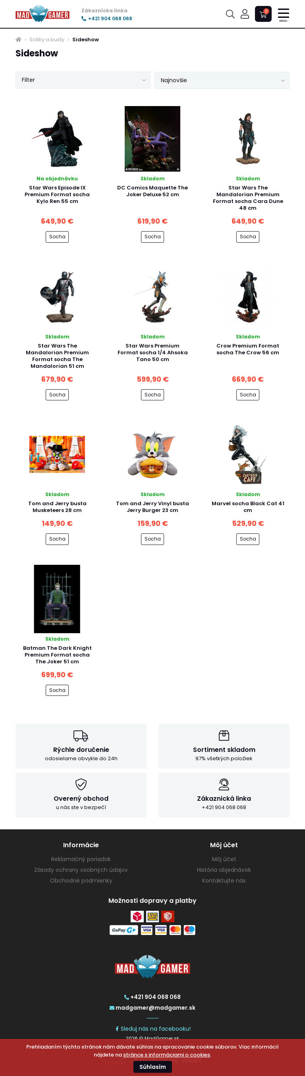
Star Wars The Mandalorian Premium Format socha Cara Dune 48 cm (248, 198)
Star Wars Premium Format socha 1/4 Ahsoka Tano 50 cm (153, 352)
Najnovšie (174, 80)
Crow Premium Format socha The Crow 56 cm (247, 349)
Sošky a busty (46, 40)
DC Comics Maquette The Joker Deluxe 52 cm (152, 191)
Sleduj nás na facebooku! (153, 1029)
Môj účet (224, 859)
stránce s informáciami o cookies (166, 1055)
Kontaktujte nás (224, 881)
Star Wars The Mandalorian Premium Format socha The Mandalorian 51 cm (57, 356)
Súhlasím (152, 1067)
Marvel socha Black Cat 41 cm (248, 507)
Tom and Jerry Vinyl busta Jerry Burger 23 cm (152, 507)
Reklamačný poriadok (81, 859)
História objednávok (224, 870)
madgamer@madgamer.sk (152, 1008)
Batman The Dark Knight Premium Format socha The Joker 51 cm (57, 654)
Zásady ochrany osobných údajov (81, 870)
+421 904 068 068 (106, 18)
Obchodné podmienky (81, 881)
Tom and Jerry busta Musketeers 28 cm (57, 507)
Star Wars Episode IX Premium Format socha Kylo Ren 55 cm (57, 194)
